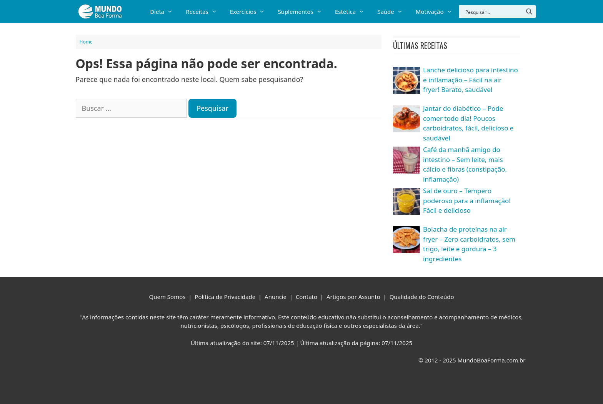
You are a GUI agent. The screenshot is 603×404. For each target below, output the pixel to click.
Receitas (204, 11)
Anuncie (276, 296)
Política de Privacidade (225, 296)
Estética (353, 11)
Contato (306, 296)
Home (86, 41)
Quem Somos (167, 296)
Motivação (437, 11)
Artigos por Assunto (353, 296)
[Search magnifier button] (529, 11)
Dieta (164, 11)
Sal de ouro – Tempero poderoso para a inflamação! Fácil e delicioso (467, 200)
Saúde (393, 11)
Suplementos (303, 11)
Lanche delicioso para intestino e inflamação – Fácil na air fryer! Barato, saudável (470, 79)
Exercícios (251, 11)
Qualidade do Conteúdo (422, 296)
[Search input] (493, 11)
